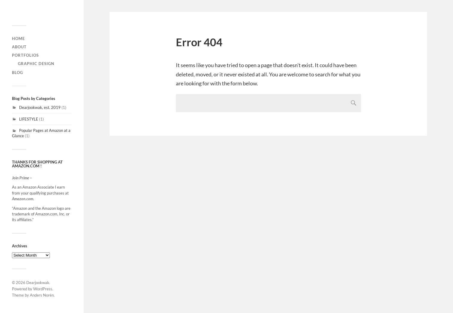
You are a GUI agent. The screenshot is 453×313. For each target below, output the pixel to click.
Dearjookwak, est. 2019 (40, 107)
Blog (17, 72)
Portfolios (25, 55)
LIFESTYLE (28, 119)
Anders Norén (42, 295)
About (19, 46)
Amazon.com (22, 198)
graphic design (36, 63)
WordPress (42, 288)
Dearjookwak (37, 282)
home (18, 38)
